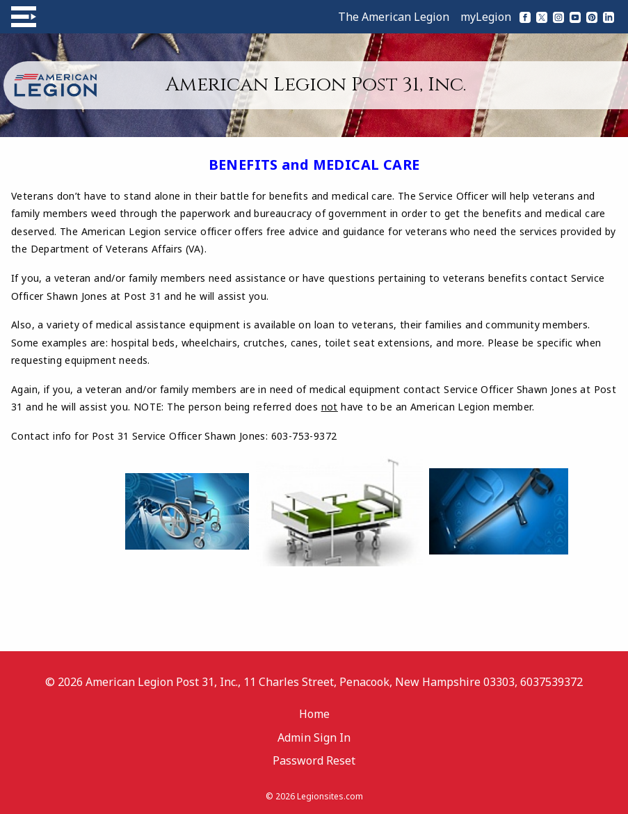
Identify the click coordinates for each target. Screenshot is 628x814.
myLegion (485, 16)
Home (314, 713)
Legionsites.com (330, 796)
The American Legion (393, 16)
